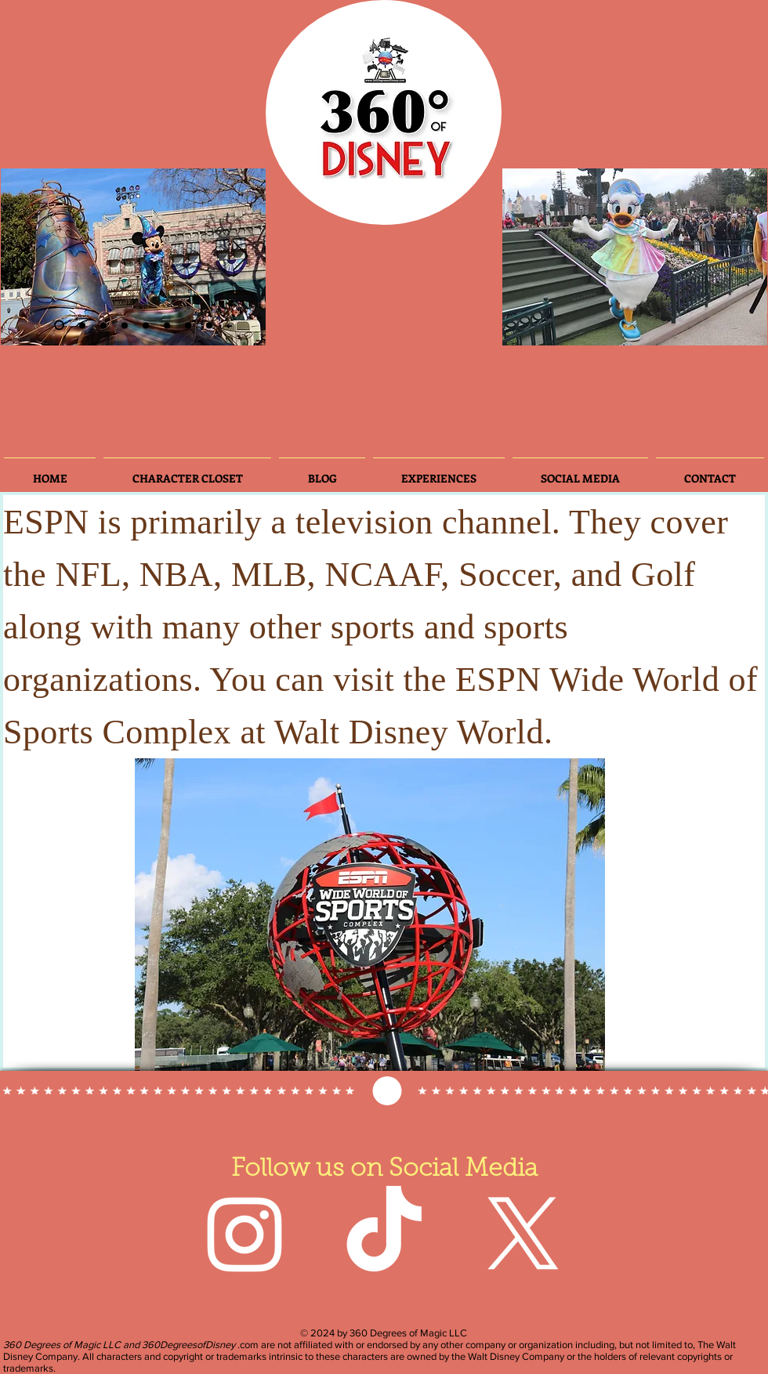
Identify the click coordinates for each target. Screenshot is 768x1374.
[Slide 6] (103, 325)
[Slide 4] (124, 325)
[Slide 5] (167, 325)
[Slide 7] (188, 325)
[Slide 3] (82, 325)
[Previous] (26, 256)
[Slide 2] (59, 325)
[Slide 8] (209, 325)
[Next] (240, 256)
